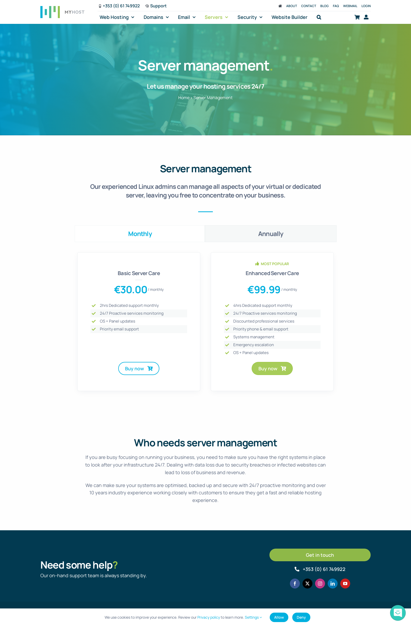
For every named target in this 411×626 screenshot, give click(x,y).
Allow (279, 617)
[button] (319, 17)
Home (184, 97)
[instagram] (320, 583)
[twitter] (307, 583)
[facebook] (295, 583)
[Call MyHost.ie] (320, 569)
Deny (301, 617)
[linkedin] (333, 583)
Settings (253, 617)
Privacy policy (208, 617)
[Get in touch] (320, 555)
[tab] (140, 233)
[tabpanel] (205, 324)
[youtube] (345, 583)
